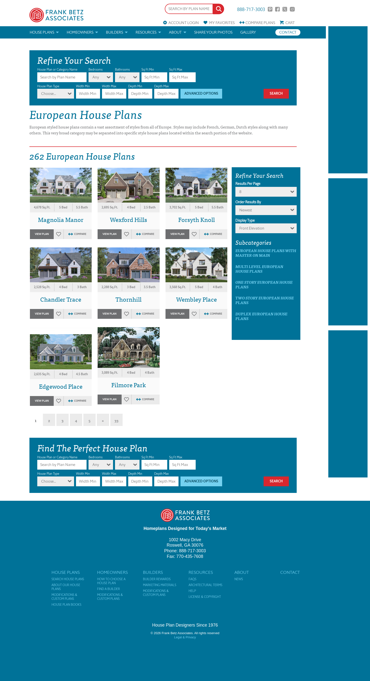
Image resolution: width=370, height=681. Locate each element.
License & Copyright (205, 597)
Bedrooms (95, 69)
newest (245, 210)
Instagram (292, 9)
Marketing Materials (159, 585)
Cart (290, 22)
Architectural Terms (205, 585)
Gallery (248, 32)
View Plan (42, 234)
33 (116, 420)
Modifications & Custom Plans (64, 597)
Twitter (284, 9)
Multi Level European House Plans (259, 268)
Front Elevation (251, 228)
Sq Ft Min (147, 69)
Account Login (183, 22)
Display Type (245, 220)
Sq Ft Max (175, 69)
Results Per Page (247, 183)
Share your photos (213, 32)
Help (192, 591)
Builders (114, 32)
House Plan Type (48, 86)
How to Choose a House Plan (111, 581)
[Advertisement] (348, 99)
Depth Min (135, 86)
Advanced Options (201, 93)
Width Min (83, 86)
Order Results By (248, 202)
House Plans (42, 32)
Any (95, 77)
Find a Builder (108, 589)
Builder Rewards (157, 579)
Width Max (109, 86)
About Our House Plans (65, 587)
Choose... (48, 93)
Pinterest (270, 9)
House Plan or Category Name (57, 69)
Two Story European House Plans (264, 300)
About (175, 32)
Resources (146, 32)
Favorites (222, 22)
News (238, 579)
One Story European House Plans (264, 284)
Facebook (277, 9)
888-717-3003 (251, 9)
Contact (287, 32)
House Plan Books (66, 605)
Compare (260, 22)
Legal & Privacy (185, 637)
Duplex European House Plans (261, 316)
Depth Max (161, 86)
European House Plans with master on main (265, 252)
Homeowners (80, 32)
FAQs (192, 579)
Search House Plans (67, 579)
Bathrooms (122, 69)
